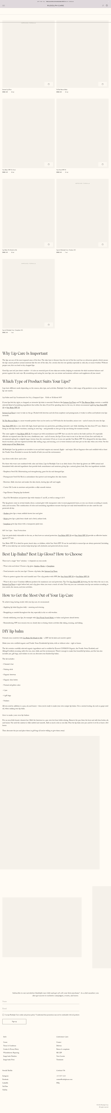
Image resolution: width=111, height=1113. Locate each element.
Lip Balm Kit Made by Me (32, 638)
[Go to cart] (107, 5)
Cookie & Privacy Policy (11, 1049)
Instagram (5, 1076)
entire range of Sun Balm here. (13, 444)
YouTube (5, 1086)
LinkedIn (5, 1083)
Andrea (6, 513)
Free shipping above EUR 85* (55, 1)
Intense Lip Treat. (51, 571)
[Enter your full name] (40, 1002)
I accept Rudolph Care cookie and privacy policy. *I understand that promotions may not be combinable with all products (42, 1015)
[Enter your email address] (40, 1009)
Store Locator (60, 1056)
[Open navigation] (3, 5)
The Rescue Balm (88, 402)
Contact (58, 1042)
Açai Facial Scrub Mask (45, 617)
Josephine (7, 524)
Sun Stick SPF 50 (9, 426)
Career (5, 1042)
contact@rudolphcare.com (64, 1079)
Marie (5, 518)
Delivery (59, 1046)
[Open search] (103, 5)
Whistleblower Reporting (11, 1053)
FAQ (57, 1083)
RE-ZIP (59, 1053)
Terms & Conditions (9, 1046)
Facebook (5, 1079)
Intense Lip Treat (69, 402)
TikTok (4, 1090)
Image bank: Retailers (10, 1056)
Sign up (14, 1021)
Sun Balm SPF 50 (13, 407)
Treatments (59, 1060)
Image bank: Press (9, 1060)
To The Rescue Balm (9, 420)
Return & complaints (62, 1049)
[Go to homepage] (55, 5)
